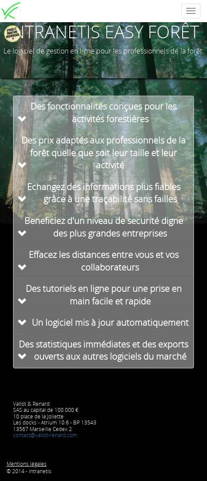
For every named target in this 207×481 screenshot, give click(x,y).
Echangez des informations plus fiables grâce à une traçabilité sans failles (103, 193)
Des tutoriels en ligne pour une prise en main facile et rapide (104, 295)
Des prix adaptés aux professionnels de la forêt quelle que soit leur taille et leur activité (103, 152)
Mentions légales (27, 464)
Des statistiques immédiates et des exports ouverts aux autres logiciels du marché (103, 350)
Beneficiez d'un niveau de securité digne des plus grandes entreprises (103, 227)
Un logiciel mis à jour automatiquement (110, 322)
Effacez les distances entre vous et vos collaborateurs (104, 261)
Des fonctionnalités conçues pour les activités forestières (103, 112)
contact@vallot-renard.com (45, 435)
